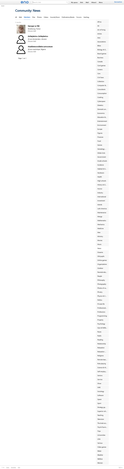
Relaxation (100, 348)
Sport (99, 403)
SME (98, 387)
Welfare (100, 459)
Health (99, 177)
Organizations (102, 264)
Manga (99, 216)
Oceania (100, 252)
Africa (99, 22)
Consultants (101, 89)
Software (100, 395)
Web (20, 17)
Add (34, 31)
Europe (99, 129)
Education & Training (103, 117)
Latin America (102, 209)
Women (100, 463)
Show (99, 383)
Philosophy (101, 280)
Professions (101, 312)
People (99, 276)
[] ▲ (120, 467)
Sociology (100, 391)
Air (98, 26)
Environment (101, 125)
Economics (101, 113)
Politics (99, 300)
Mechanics (101, 224)
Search (2, 5)
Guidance (100, 165)
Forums (79, 17)
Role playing (101, 363)
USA (98, 439)
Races (99, 332)
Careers (100, 69)
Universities (101, 435)
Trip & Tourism (102, 427)
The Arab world (102, 423)
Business (100, 58)
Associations (101, 42)
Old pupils (100, 256)
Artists (99, 34)
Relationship (101, 344)
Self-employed (102, 371)
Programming (102, 316)
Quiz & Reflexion (103, 328)
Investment (101, 201)
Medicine (100, 228)
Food (99, 141)
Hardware (100, 173)
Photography (101, 284)
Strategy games (102, 407)
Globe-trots (101, 153)
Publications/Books (68, 17)
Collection (100, 81)
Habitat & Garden (103, 169)
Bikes (99, 46)
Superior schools (103, 411)
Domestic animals (103, 109)
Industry (100, 193)
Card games (101, 65)
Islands (99, 205)
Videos (46, 17)
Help (19, 467)
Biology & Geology (103, 50)
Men (98, 232)
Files (33, 17)
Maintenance (101, 212)
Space (99, 399)
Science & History (103, 367)
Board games (101, 54)
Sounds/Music (55, 17)
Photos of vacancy (103, 288)
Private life (101, 304)
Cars (98, 73)
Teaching (100, 415)
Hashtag (86, 17)
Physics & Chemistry (103, 296)
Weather (100, 455)
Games (99, 145)
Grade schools (102, 161)
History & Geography (103, 185)
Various (99, 443)
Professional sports (103, 308)
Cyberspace (101, 101)
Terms (7, 467)
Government (101, 157)
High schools (101, 181)
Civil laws (100, 77)
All (16, 17)
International (101, 197)
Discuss (30, 31)
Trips (99, 431)
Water (99, 451)
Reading (100, 340)
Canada (99, 61)
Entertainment (102, 121)
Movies (99, 240)
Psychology (101, 324)
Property (100, 320)
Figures (99, 133)
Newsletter (13, 467)
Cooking (100, 97)
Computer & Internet (103, 85)
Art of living (101, 30)
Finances (100, 137)
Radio (99, 336)
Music (99, 244)
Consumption (102, 93)
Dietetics (100, 105)
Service (99, 379)
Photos (39, 17)
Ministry (100, 236)
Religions (100, 356)
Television (100, 419)
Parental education (103, 272)
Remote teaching (103, 360)
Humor (99, 189)
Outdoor (100, 268)
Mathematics (101, 220)
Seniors (99, 375)
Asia (98, 38)
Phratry (99, 292)
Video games (101, 447)
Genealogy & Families (103, 149)
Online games (102, 260)
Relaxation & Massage (103, 352)
